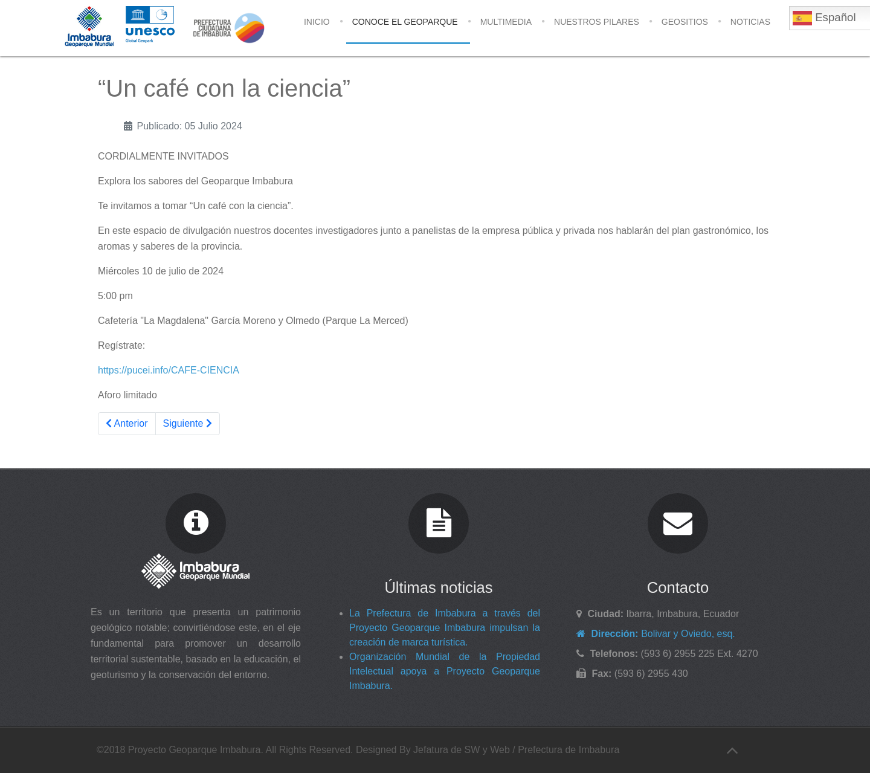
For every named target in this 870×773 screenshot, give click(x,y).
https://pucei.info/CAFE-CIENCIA (168, 370)
